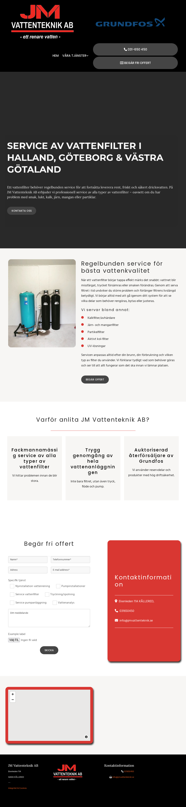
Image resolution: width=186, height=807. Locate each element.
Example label (16, 634)
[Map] (49, 715)
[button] (135, 49)
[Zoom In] (12, 694)
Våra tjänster (74, 55)
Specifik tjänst (17, 580)
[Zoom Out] (12, 699)
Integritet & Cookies (17, 788)
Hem (55, 55)
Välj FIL (14, 640)
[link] (75, 56)
